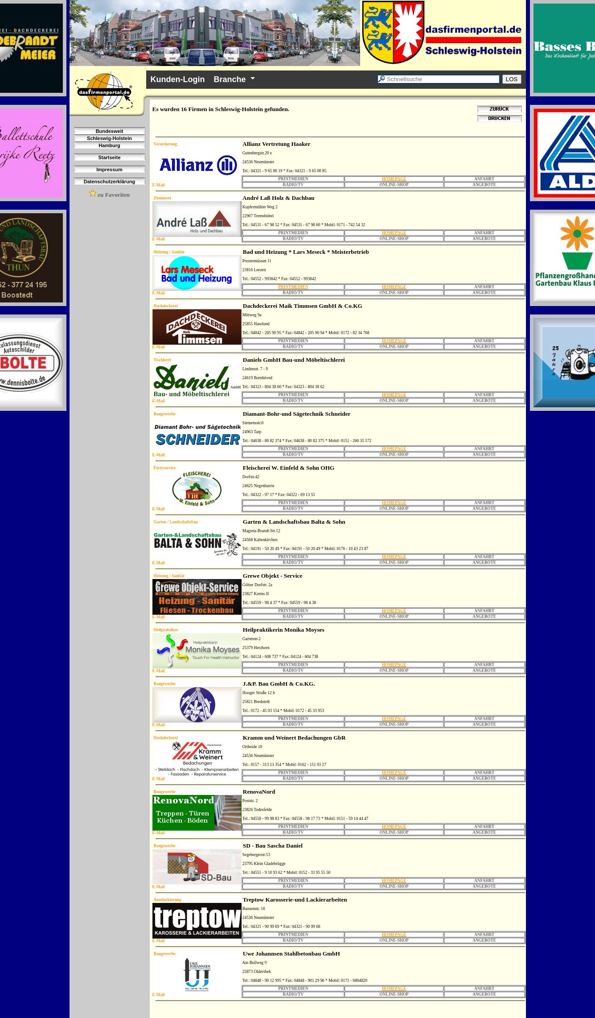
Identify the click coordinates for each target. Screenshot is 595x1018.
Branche (229, 79)
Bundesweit (109, 131)
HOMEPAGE (394, 179)
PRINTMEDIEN (293, 287)
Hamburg (109, 145)
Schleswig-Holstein (109, 138)
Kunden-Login (178, 79)
